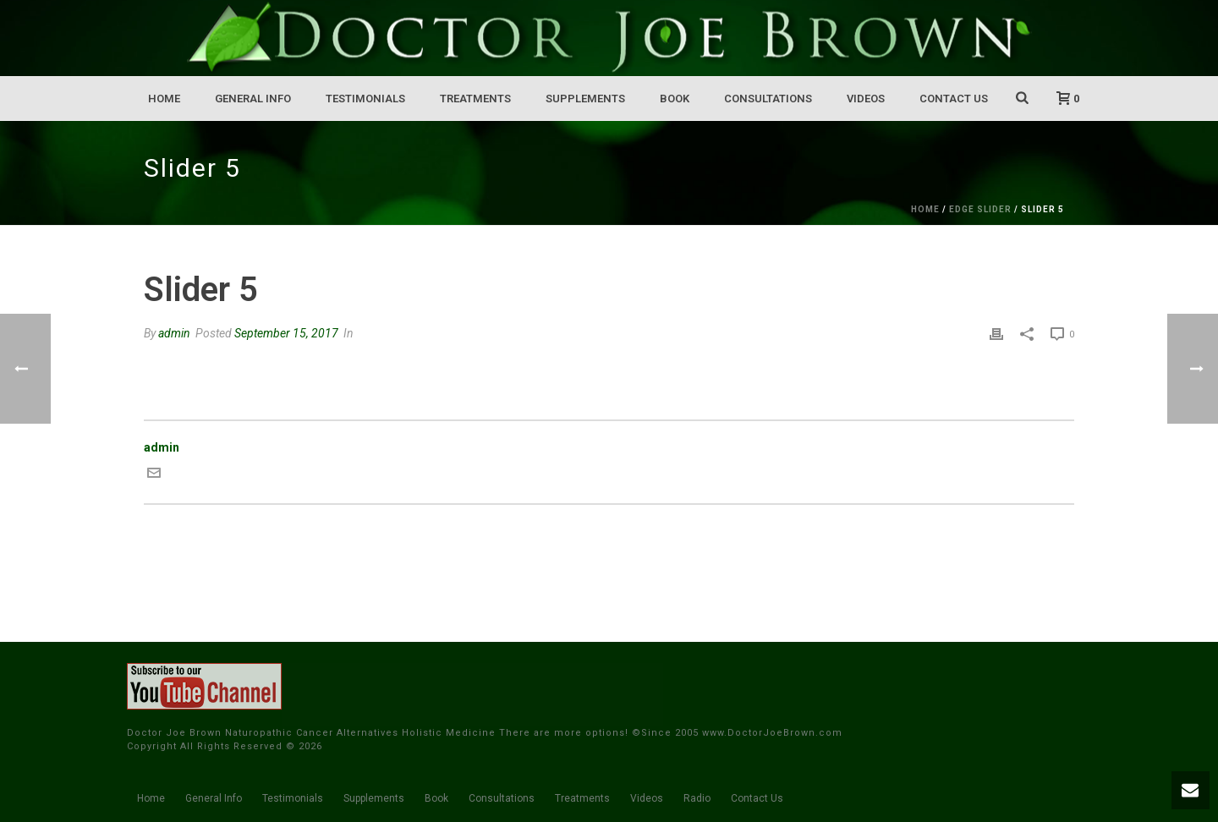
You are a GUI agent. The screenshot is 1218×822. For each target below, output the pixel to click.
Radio (696, 798)
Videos (866, 98)
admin (174, 333)
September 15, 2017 (286, 333)
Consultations (768, 98)
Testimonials (365, 98)
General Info (253, 98)
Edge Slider (980, 209)
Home (164, 98)
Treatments (475, 98)
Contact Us (953, 98)
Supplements (585, 98)
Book (674, 98)
